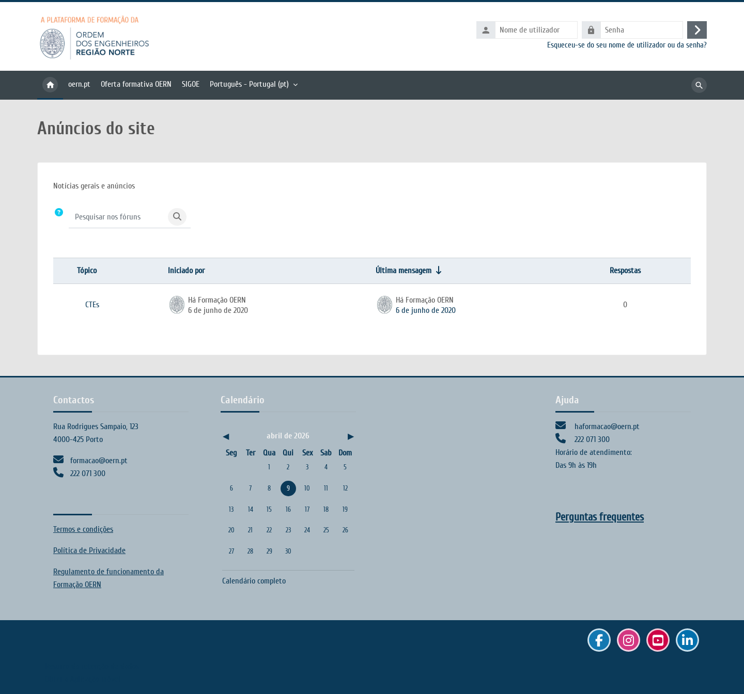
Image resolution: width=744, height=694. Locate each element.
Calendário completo (254, 581)
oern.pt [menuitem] (79, 84)
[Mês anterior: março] (242, 437)
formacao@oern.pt (99, 460)
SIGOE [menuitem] (190, 84)
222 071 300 (87, 473)
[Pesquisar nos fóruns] (116, 217)
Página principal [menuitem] (50, 85)
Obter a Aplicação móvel (82, 679)
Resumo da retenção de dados (92, 666)
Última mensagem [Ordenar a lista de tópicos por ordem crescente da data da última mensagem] (403, 270)
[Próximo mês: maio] (334, 437)
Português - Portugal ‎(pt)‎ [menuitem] (249, 84)
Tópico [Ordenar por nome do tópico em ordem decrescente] (87, 270)
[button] (59, 217)
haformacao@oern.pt (607, 426)
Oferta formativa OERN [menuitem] (136, 84)
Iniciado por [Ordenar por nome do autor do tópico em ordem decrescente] (186, 270)
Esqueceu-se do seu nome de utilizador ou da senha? (627, 45)
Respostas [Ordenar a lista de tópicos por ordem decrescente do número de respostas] (625, 270)
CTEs (92, 304)
